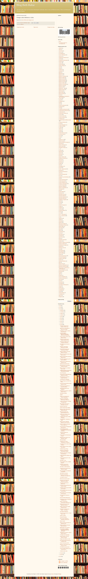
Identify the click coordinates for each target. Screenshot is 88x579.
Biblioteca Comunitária (62, 76)
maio (61, 321)
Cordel (60, 127)
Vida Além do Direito (63, 393)
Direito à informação (62, 144)
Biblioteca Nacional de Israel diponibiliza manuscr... (64, 505)
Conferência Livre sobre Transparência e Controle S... (65, 442)
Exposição (60, 170)
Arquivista (60, 61)
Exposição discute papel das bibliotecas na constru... (64, 481)
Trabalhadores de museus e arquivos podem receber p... (65, 391)
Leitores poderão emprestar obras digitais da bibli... (65, 337)
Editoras (60, 152)
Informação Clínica (62, 194)
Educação (60, 154)
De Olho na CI (61, 139)
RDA (60, 262)
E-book (60, 150)
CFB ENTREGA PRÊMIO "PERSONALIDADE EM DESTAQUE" (64, 530)
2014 (60, 305)
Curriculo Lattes (61, 134)
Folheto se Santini (63, 515)
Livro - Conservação (62, 214)
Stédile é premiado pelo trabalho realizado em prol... (65, 507)
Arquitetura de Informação (63, 60)
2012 (60, 308)
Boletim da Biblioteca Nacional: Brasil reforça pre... (65, 525)
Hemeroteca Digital (62, 186)
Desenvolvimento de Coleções (64, 142)
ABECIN (60, 48)
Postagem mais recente (20, 27)
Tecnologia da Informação (63, 284)
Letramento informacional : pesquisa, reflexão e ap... (64, 326)
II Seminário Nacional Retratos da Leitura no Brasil (65, 486)
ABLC (60, 49)
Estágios (60, 163)
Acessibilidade (61, 53)
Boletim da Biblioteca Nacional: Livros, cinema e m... (65, 424)
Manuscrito (61, 218)
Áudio (60, 68)
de (59, 138)
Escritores (60, 162)
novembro (62, 311)
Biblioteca (22, 24)
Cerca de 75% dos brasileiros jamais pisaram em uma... (65, 384)
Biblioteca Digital (62, 77)
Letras (60, 203)
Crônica (60, 130)
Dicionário (60, 143)
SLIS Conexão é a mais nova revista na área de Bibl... (65, 491)
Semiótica (60, 275)
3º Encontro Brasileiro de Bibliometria (64, 433)
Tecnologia (61, 283)
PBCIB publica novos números (65, 527)
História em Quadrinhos (63, 187)
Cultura (60, 131)
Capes (60, 99)
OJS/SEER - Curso (63, 460)
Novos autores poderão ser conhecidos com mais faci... (65, 519)
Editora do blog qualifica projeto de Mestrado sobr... (65, 357)
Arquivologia (61, 64)
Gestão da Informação (62, 179)
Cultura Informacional (62, 132)
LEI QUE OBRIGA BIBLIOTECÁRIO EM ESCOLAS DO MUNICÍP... (65, 334)
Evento (60, 167)
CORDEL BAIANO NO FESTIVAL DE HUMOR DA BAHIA (65, 371)
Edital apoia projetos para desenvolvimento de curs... (64, 412)
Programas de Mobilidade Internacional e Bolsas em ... (65, 399)
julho (61, 318)
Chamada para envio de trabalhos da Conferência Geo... (65, 500)
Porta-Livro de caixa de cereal (64, 478)
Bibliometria (61, 73)
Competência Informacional (63, 109)
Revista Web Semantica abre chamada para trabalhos (64, 349)
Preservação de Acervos (63, 255)
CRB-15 (60, 128)
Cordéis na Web (61, 126)
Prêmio (60, 254)
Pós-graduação (61, 251)
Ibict (59, 190)
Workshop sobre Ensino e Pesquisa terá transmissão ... (65, 453)
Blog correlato (61, 92)
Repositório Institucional (63, 266)
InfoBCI (61, 394)
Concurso (60, 114)
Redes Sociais (61, 263)
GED (60, 178)
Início (60, 41)
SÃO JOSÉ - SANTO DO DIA (65, 466)
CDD (60, 102)
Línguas (60, 206)
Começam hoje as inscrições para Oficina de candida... (65, 469)
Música (60, 230)
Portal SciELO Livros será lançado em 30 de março (65, 493)
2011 (60, 556)
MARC (60, 219)
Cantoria (60, 98)
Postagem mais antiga (51, 27)
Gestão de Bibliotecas (62, 182)
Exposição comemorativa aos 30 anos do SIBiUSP (65, 359)
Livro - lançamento (62, 215)
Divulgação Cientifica (62, 147)
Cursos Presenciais (63, 372)
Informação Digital (62, 195)
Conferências (61, 118)
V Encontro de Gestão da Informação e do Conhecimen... (65, 475)
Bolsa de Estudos (61, 93)
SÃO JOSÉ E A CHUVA (64, 473)
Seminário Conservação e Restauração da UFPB (64, 347)
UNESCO (60, 287)
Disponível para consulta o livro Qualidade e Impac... (65, 438)
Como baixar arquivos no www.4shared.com (63, 43)
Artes (60, 66)
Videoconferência (62, 292)
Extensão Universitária (62, 171)
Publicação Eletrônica (62, 261)
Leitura (60, 202)
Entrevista (60, 159)
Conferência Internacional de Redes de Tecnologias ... (65, 488)
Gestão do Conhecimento (63, 183)
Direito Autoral (61, 146)
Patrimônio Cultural (62, 239)
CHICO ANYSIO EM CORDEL (65, 407)
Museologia (61, 227)
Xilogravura (61, 296)
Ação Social (61, 50)
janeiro (61, 554)
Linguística (61, 207)
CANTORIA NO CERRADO (64, 379)
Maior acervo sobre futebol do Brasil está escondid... (65, 329)
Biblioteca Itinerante (62, 80)
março (61, 324)
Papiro (60, 238)
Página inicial (36, 27)
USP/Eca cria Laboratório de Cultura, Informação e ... (64, 397)
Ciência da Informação (62, 105)
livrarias (60, 211)
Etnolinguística (61, 166)
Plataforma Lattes (62, 247)
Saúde (60, 272)
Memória (60, 222)
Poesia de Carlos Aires (63, 406)
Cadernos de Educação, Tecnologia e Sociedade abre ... (65, 402)
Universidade (61, 288)
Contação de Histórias (62, 122)
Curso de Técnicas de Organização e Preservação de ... (65, 427)
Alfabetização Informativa (63, 57)
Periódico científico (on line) (63, 242)
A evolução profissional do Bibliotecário (64, 483)
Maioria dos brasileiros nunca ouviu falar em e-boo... (65, 354)
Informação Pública (62, 198)
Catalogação (61, 101)
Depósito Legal (61, 140)
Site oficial (60, 279)
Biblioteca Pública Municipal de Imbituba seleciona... (65, 410)
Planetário (60, 246)
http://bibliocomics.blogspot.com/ (28, 19)
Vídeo (60, 291)
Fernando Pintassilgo (63, 517)
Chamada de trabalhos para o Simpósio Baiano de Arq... (64, 340)
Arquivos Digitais (62, 65)
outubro (61, 313)
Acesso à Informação (62, 54)
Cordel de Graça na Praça (64, 448)
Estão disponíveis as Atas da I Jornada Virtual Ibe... (64, 377)
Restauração (61, 271)
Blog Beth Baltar (25, 5)
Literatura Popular (62, 210)
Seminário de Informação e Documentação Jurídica (64, 451)
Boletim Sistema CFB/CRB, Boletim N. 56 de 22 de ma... (65, 422)
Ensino (60, 155)
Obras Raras (61, 234)
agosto (61, 316)
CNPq (60, 107)
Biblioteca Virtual (62, 85)
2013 (60, 307)
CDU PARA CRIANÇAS (64, 511)
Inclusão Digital (61, 191)
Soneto (60, 280)
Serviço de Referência (62, 276)
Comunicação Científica (63, 113)
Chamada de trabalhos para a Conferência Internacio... (64, 342)
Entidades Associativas (62, 158)
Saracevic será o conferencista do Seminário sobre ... (65, 362)
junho (61, 319)
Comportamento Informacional (64, 110)
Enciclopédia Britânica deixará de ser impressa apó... (65, 541)
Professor (60, 259)
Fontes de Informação (62, 174)
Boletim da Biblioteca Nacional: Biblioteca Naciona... (65, 352)
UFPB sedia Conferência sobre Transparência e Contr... (65, 415)
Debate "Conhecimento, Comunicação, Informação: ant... (65, 502)
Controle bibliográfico (62, 124)
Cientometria (61, 106)
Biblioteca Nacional (62, 81)
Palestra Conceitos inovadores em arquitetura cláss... (65, 523)
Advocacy (60, 56)
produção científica (62, 258)
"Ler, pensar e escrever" (64, 477)
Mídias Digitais (61, 226)
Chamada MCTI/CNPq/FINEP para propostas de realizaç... (65, 375)
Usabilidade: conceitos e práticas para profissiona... (65, 331)
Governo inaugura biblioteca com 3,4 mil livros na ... (65, 549)
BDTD (60, 72)
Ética (60, 164)
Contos (60, 123)
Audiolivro (60, 69)
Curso (60, 135)
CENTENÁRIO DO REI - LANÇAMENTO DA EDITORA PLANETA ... (65, 430)
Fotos (60, 175)
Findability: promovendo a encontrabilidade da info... (64, 465)
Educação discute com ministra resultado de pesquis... (65, 366)
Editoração (60, 151)
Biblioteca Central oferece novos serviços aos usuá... (65, 545)
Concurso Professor (62, 117)
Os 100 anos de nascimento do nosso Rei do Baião (65, 386)
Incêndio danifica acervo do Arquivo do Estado (64, 537)
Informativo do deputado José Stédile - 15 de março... (64, 509)
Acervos (60, 52)
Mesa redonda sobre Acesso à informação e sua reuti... (64, 404)
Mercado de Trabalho (62, 223)
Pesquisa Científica (62, 243)
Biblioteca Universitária (63, 84)
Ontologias (60, 235)
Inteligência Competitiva (63, 199)
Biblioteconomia (61, 89)
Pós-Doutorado (61, 250)
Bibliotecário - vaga (62, 88)
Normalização (61, 231)
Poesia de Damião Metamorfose (65, 497)
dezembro (61, 310)
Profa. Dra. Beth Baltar (63, 562)
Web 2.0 (60, 295)
